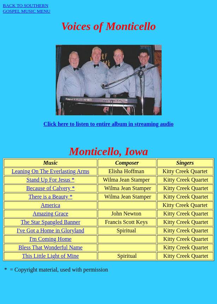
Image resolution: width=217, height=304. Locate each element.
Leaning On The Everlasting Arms (50, 171)
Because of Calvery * (50, 188)
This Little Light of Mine (50, 256)
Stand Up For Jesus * (50, 180)
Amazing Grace (50, 214)
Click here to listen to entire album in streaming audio (108, 124)
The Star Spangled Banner (50, 222)
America (50, 205)
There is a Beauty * (50, 197)
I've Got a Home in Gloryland (50, 230)
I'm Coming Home (50, 239)
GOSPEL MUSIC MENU (26, 11)
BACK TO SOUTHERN (25, 5)
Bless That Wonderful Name (50, 247)
